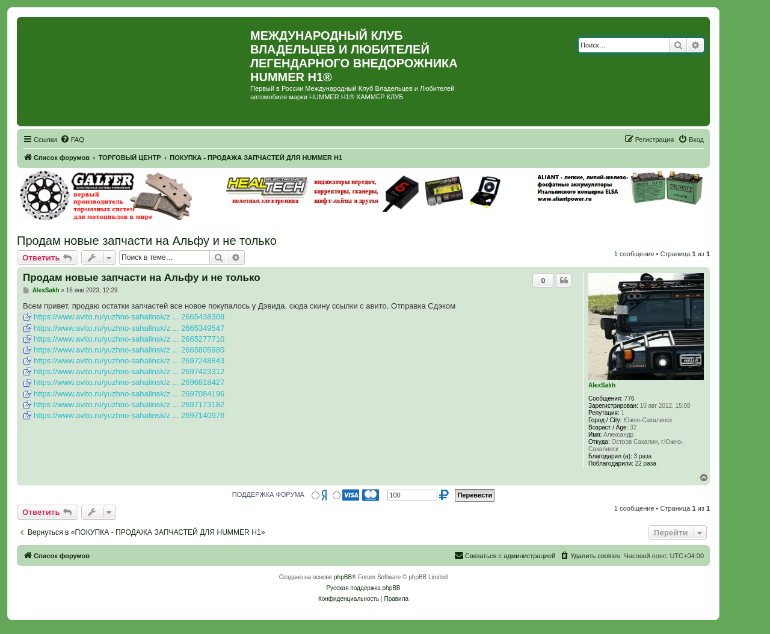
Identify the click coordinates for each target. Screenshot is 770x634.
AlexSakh (601, 385)
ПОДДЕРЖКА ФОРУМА (268, 494)
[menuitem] (72, 139)
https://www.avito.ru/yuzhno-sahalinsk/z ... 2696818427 (129, 382)
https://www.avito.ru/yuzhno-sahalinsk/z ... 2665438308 (129, 316)
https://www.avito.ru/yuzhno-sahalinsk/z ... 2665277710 (129, 338)
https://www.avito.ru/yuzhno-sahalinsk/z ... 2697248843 (129, 360)
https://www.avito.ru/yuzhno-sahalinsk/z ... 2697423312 (129, 371)
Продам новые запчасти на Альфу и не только (147, 240)
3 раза (643, 456)
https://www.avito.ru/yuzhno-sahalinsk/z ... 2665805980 (129, 349)
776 (629, 398)
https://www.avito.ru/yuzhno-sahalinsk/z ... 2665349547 (129, 328)
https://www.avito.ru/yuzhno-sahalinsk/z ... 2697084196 (129, 393)
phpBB (343, 577)
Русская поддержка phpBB (363, 588)
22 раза (645, 463)
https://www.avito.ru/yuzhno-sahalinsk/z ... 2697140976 (129, 415)
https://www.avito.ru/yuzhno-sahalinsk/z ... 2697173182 (129, 404)
